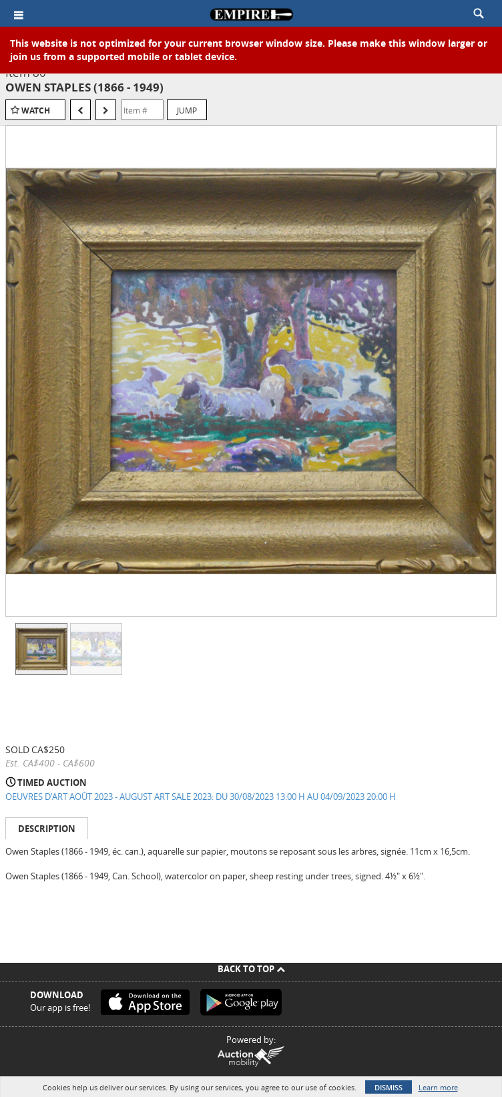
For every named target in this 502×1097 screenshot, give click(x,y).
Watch (35, 110)
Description (46, 829)
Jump (187, 110)
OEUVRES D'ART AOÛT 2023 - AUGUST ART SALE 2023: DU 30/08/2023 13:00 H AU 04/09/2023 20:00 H (200, 797)
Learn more (438, 1087)
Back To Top (251, 969)
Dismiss (388, 1087)
